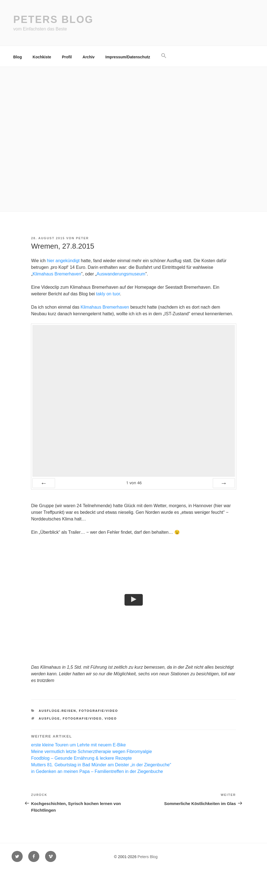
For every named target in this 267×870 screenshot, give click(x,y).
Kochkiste (42, 57)
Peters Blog (53, 19)
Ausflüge (49, 718)
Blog (17, 57)
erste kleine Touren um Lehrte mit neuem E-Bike (78, 745)
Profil (67, 57)
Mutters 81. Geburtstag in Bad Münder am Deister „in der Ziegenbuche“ (101, 764)
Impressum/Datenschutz (127, 57)
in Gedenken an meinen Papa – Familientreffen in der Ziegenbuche (97, 771)
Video (111, 718)
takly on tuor (108, 293)
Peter (82, 238)
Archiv (88, 57)
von (134, 482)
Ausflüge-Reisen (57, 710)
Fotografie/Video (98, 710)
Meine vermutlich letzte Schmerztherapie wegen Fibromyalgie (91, 751)
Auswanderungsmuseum (121, 274)
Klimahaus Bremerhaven (57, 274)
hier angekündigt (63, 260)
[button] (163, 56)
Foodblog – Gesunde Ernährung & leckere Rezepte (81, 758)
